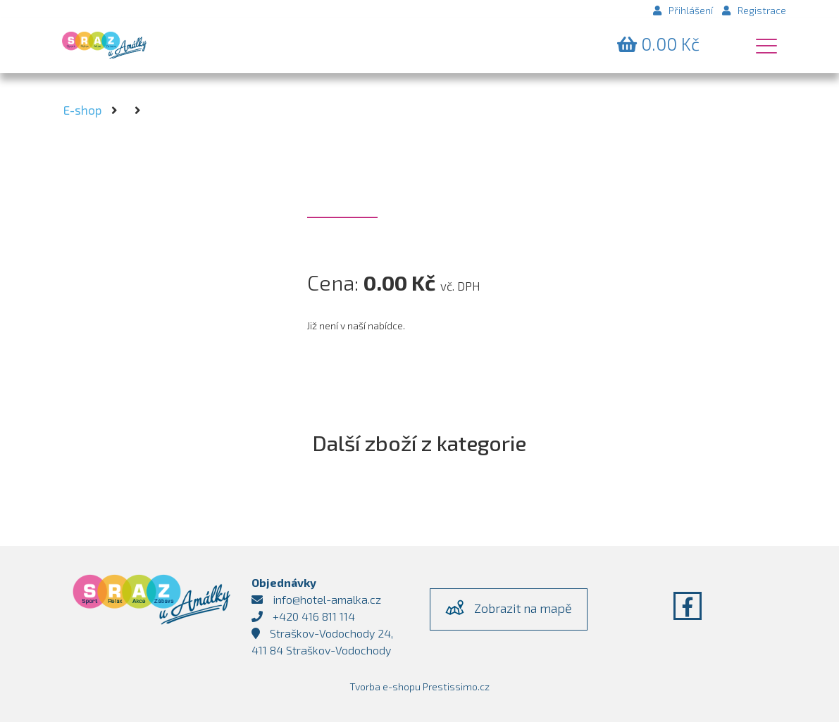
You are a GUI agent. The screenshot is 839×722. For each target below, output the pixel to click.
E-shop (82, 110)
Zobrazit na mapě (508, 607)
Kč (658, 43)
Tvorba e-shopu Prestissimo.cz (419, 686)
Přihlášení (683, 10)
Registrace (754, 10)
